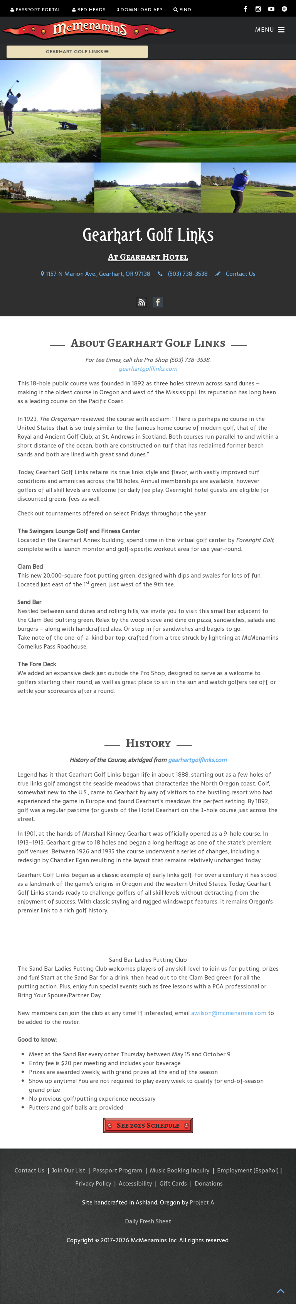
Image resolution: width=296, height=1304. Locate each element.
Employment (234, 1170)
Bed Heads (89, 10)
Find (182, 10)
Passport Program (117, 1170)
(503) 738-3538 (183, 274)
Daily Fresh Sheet (148, 1221)
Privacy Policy (93, 1183)
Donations (209, 1183)
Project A (202, 1202)
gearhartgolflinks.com (148, 368)
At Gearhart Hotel (148, 256)
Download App (139, 10)
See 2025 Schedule (148, 1125)
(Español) (266, 1170)
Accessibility (135, 1183)
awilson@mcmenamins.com (228, 1013)
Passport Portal (35, 10)
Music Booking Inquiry (179, 1170)
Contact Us (235, 274)
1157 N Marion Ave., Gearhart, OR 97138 (95, 274)
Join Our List (68, 1170)
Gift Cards (173, 1183)
